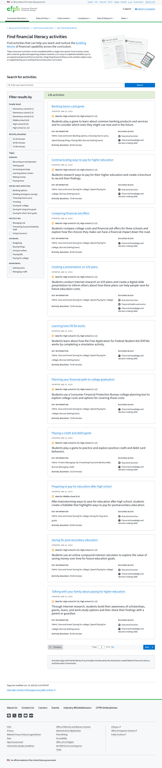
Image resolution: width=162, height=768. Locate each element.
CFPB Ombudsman (106, 708)
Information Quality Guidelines (20, 745)
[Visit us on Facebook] (9, 715)
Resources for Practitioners (19, 28)
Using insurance (20, 233)
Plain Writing (62, 734)
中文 (96, 2)
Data (9, 738)
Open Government (15, 742)
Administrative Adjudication (68, 730)
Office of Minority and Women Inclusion (73, 726)
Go (112, 647)
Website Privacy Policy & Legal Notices (24, 734)
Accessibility (61, 738)
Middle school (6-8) (21, 120)
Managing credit (20, 271)
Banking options (20, 190)
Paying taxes (18, 180)
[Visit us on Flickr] (31, 715)
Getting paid (18, 165)
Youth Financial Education (43, 28)
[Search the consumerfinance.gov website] (127, 9)
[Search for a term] (66, 85)
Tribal (58, 749)
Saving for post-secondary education (75, 540)
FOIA (9, 726)
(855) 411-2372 (150, 2)
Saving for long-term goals (24, 209)
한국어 (110, 2)
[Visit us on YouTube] (25, 715)
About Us (12, 708)
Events (55, 708)
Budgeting (17, 243)
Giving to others (20, 250)
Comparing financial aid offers (70, 213)
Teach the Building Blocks (67, 28)
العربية (130, 2)
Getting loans (19, 268)
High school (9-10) (20, 124)
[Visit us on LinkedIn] (20, 715)
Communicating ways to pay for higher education (82, 160)
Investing (17, 201)
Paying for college (20, 258)
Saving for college (20, 205)
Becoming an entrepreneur (24, 161)
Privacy (10, 730)
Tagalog (116, 2)
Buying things (19, 246)
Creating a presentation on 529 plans (75, 267)
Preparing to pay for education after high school (82, 486)
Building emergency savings (25, 194)
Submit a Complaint (145, 9)
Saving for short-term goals (25, 213)
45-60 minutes (19, 142)
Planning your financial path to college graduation (83, 379)
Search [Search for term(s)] (140, 85)
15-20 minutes (19, 139)
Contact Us (28, 708)
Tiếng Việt (102, 2)
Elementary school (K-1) (23, 109)
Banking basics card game (68, 106)
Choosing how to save (22, 198)
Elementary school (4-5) (23, 116)
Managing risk (19, 223)
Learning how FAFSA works (68, 326)
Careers (42, 708)
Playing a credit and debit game (71, 433)
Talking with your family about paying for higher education (88, 591)
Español (90, 2)
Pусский (123, 2)
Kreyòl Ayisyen (138, 2)
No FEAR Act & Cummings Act (69, 745)
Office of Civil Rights (65, 742)
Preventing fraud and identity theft (26, 228)
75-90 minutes (19, 146)
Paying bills (18, 254)
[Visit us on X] (14, 715)
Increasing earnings (21, 169)
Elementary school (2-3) (23, 112)
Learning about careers (23, 173)
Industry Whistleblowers (78, 708)
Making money (19, 177)
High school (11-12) (21, 128)
